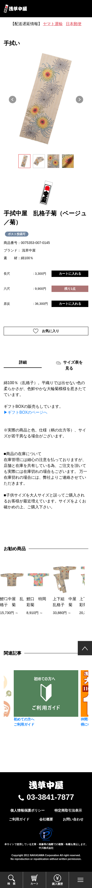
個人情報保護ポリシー (27, 810)
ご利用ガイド (19, 819)
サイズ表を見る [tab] (69, 365)
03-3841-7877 (50, 797)
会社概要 (46, 819)
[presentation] (5, 601)
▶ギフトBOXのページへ (25, 412)
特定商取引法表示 (68, 810)
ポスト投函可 (17, 234)
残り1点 (70, 288)
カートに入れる (70, 273)
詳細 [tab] (23, 362)
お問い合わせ (73, 819)
